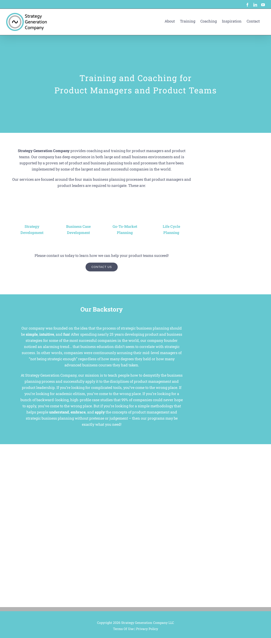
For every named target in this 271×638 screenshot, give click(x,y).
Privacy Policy (147, 629)
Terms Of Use (123, 629)
